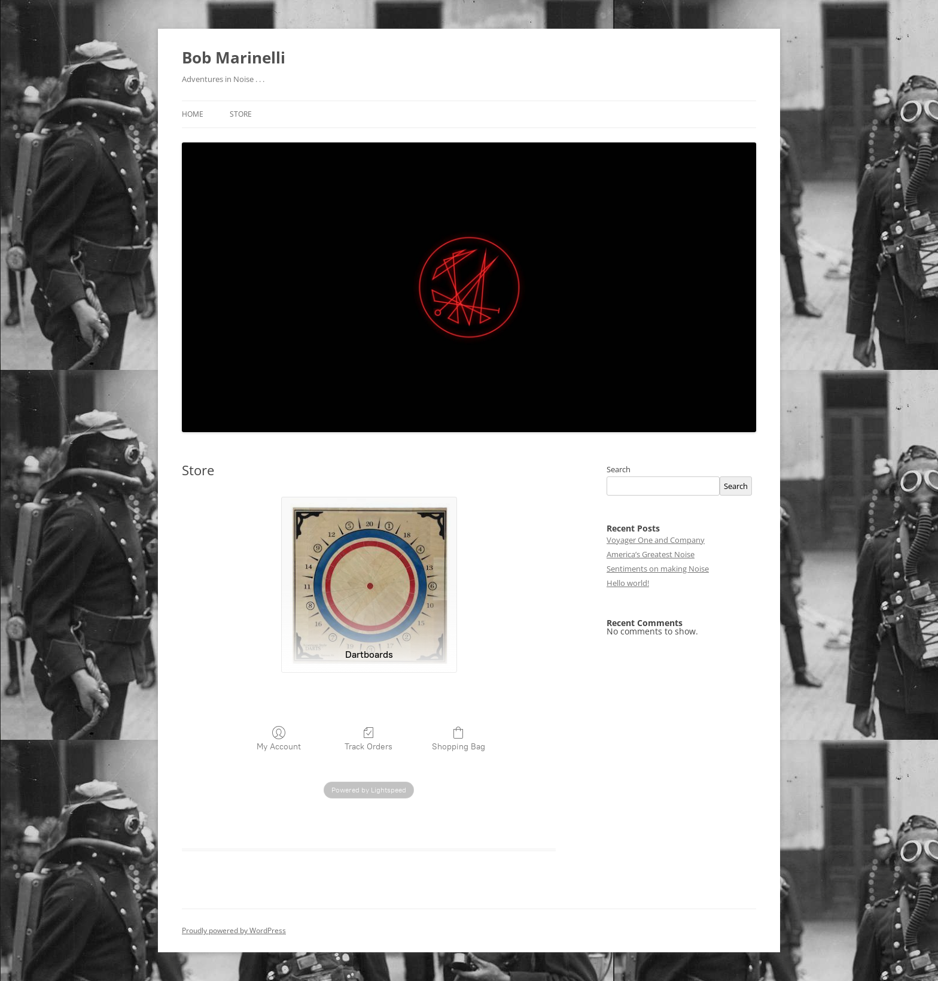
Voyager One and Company (656, 539)
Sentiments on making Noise (658, 568)
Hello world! (628, 583)
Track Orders (368, 738)
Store (241, 114)
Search (619, 469)
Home (192, 114)
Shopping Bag (458, 738)
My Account (279, 738)
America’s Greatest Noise (651, 554)
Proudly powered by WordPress (234, 930)
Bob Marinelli (233, 57)
